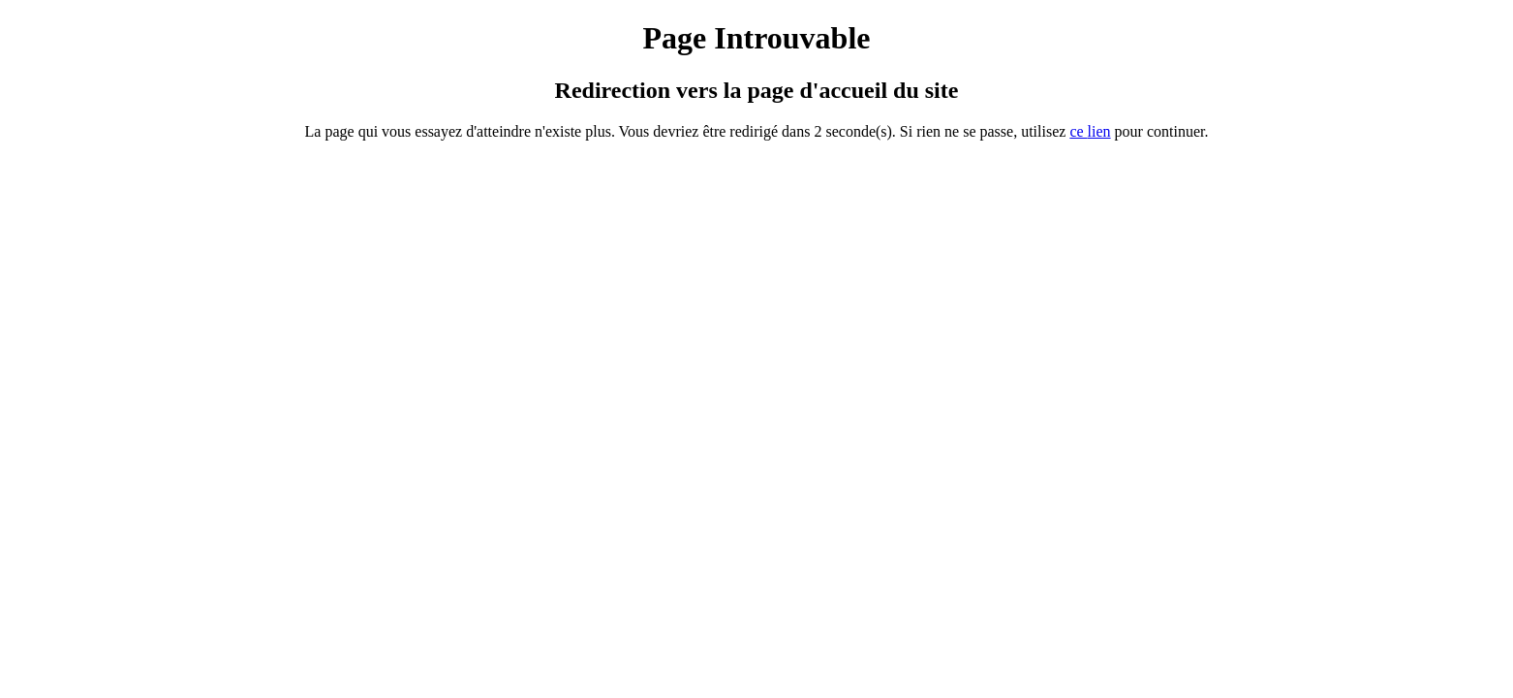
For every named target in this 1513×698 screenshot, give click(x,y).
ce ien (1089, 131)
